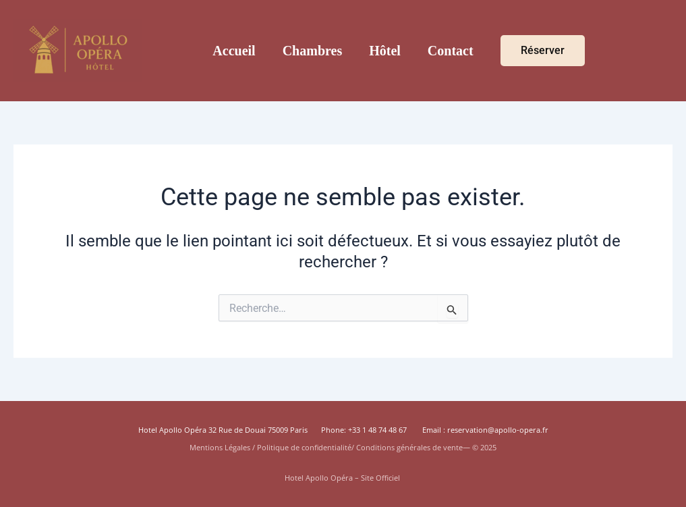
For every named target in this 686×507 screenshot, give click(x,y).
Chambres (313, 50)
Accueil (233, 50)
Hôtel (385, 50)
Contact (451, 50)
